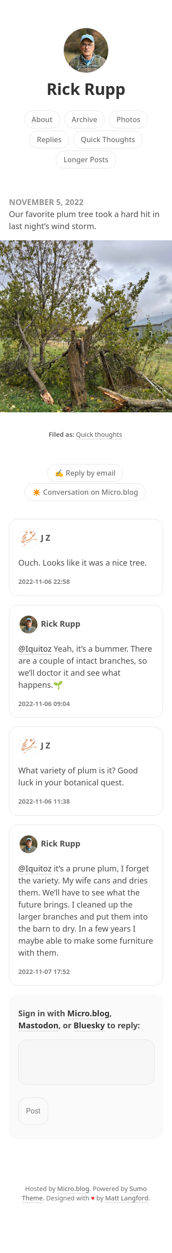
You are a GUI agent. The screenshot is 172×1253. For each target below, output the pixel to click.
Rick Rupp (85, 89)
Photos (128, 119)
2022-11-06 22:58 (44, 581)
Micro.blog (88, 1013)
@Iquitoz (35, 648)
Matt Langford (126, 1203)
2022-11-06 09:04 (44, 703)
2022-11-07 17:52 (44, 971)
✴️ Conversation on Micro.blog (85, 492)
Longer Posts (86, 159)
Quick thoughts (99, 434)
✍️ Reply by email (85, 473)
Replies (49, 139)
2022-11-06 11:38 (44, 801)
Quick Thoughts (108, 139)
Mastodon (38, 1025)
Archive (84, 119)
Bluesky (89, 1025)
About (42, 119)
